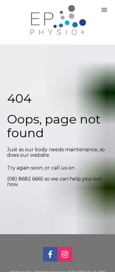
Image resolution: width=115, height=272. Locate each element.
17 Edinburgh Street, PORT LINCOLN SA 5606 (70, 266)
